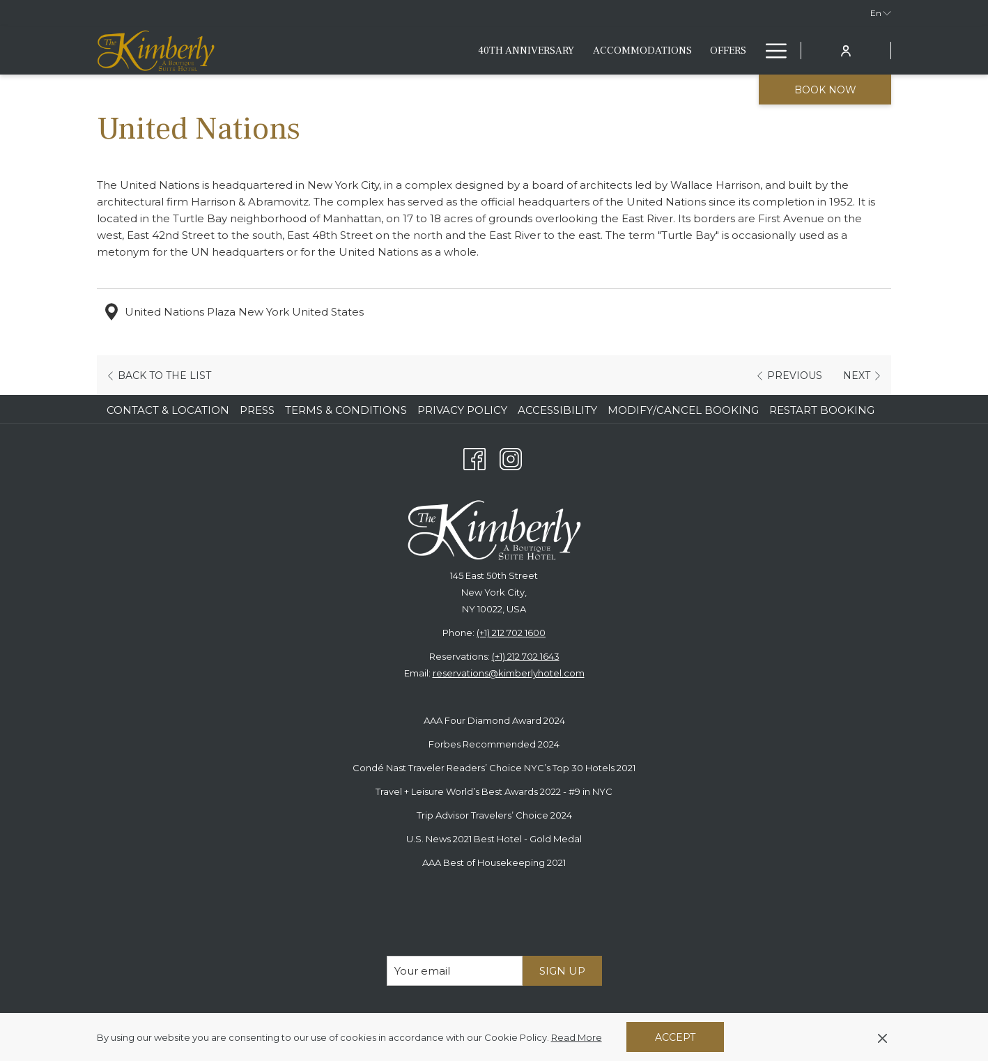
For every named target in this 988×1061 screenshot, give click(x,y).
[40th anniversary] (311, 50)
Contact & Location (168, 410)
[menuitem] (169, 410)
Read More (577, 1038)
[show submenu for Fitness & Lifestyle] (748, 50)
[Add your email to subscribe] (455, 971)
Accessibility (557, 410)
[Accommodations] (427, 50)
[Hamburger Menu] (771, 50)
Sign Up (562, 970)
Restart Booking (821, 410)
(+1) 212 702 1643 (525, 656)
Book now (825, 90)
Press (257, 410)
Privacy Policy (462, 410)
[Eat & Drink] (581, 50)
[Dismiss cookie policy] (882, 1037)
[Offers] (513, 50)
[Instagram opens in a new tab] (511, 457)
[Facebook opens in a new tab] (474, 457)
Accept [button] (675, 1037)
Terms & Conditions (346, 410)
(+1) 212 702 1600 (511, 632)
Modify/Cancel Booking (683, 410)
